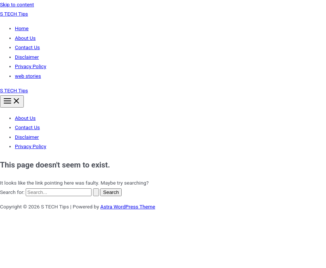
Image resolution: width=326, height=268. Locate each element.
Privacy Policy (30, 66)
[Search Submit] (96, 192)
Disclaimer (27, 57)
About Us (25, 38)
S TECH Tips (14, 14)
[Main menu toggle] (12, 101)
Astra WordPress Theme (127, 207)
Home (22, 28)
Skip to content (17, 4)
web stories (28, 76)
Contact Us (27, 47)
